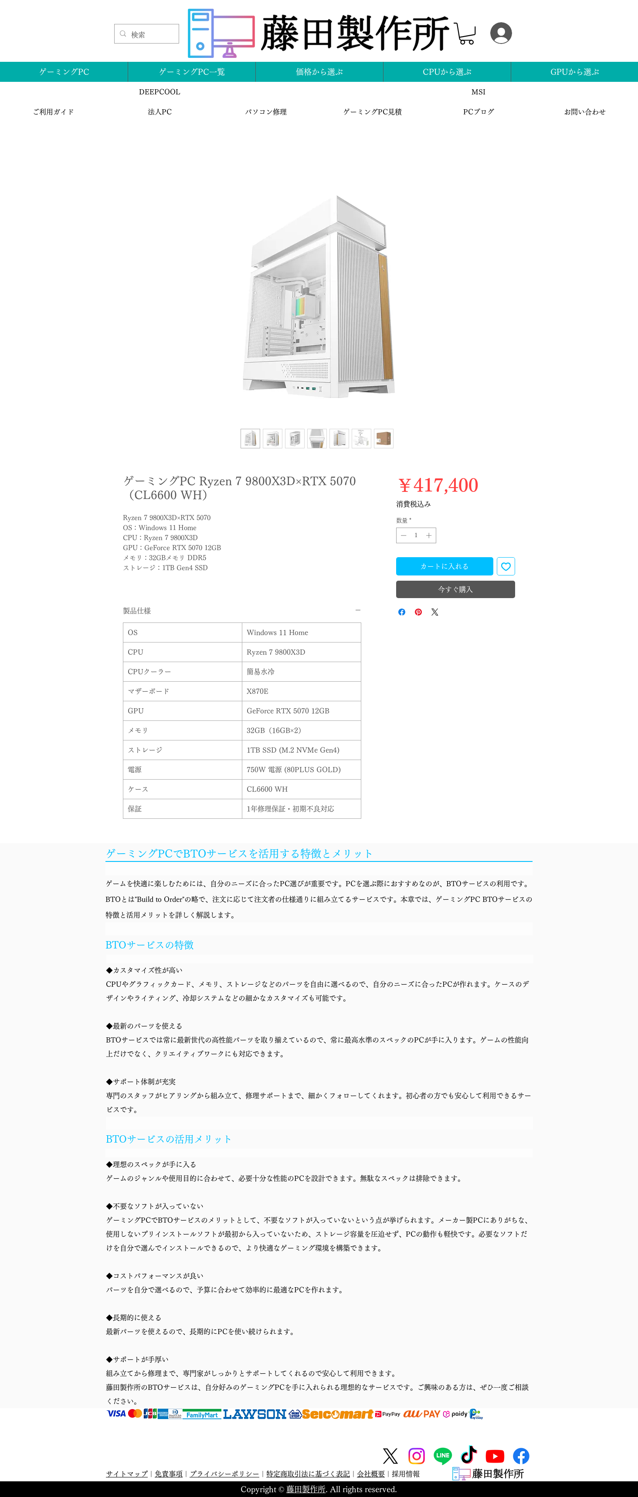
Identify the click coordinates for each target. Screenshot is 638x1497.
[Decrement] (402, 535)
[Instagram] (417, 1456)
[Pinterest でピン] (418, 612)
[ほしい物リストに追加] (506, 566)
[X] (390, 1456)
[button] (467, 33)
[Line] (443, 1456)
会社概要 (371, 1473)
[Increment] (429, 535)
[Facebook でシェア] (402, 612)
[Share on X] (435, 612)
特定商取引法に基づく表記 (308, 1473)
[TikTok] (469, 1456)
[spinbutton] (415, 535)
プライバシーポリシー (224, 1473)
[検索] (145, 34)
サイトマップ (127, 1473)
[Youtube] (495, 1456)
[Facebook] (521, 1456)
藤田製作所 (306, 1489)
